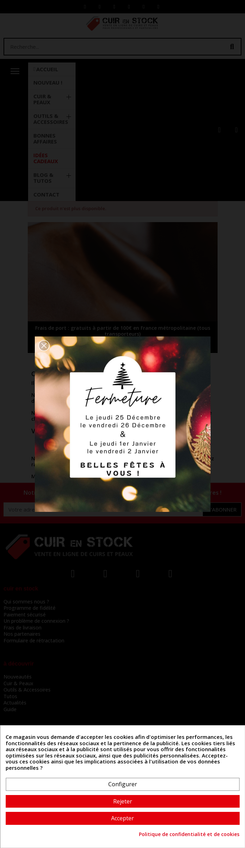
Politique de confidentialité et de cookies (189, 834)
